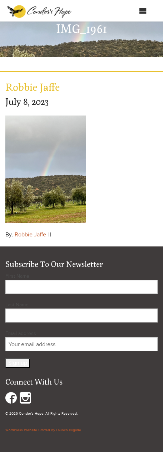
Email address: (81, 340)
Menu (135, 10)
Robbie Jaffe (30, 234)
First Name (17, 276)
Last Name (17, 305)
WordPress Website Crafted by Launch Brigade (43, 430)
